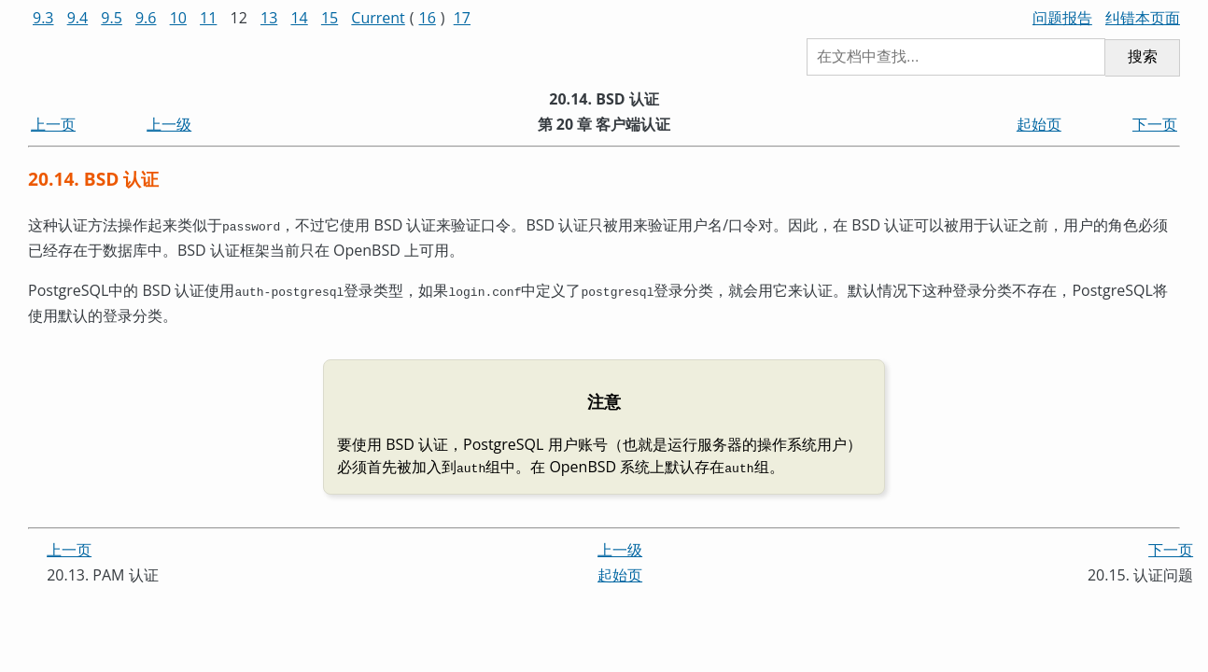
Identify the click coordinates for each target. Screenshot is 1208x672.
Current (377, 17)
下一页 (1154, 124)
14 (298, 17)
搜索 (1143, 56)
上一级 (169, 124)
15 (329, 17)
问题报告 (1062, 17)
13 (268, 17)
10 (178, 17)
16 (427, 17)
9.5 (111, 17)
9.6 (146, 17)
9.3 (43, 17)
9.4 (78, 17)
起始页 (1039, 124)
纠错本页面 (1142, 17)
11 (208, 17)
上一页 (53, 124)
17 (462, 17)
